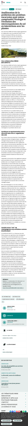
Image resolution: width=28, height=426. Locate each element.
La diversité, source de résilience (11, 375)
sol (3, 301)
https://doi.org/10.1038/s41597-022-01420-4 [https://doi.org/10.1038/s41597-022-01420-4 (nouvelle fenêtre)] (13, 288)
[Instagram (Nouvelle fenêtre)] (17, 412)
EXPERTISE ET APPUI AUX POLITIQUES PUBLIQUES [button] (9, 399)
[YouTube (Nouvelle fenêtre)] (19, 412)
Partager (18, 9)
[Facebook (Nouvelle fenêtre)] (13, 412)
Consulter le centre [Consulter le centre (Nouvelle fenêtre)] (8, 338)
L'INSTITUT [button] (4, 402)
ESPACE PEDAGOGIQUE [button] (9, 404)
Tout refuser (17, 420)
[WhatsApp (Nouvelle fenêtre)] (23, 412)
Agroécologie (4, 9)
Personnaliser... (6, 424)
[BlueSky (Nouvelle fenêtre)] (15, 412)
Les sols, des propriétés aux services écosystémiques (12, 366)
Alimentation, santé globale (8, 373)
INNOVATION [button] (5, 396)
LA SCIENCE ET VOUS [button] (8, 407)
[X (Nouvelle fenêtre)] (21, 412)
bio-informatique (6, 296)
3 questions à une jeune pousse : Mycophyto (10, 384)
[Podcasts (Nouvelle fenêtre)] (26, 412)
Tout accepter (6, 420)
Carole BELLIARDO (13, 321)
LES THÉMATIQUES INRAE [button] (9, 394)
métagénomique (20, 299)
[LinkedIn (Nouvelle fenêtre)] (10, 412)
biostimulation (16, 296)
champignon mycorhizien (8, 299)
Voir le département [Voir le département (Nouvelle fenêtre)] (8, 352)
